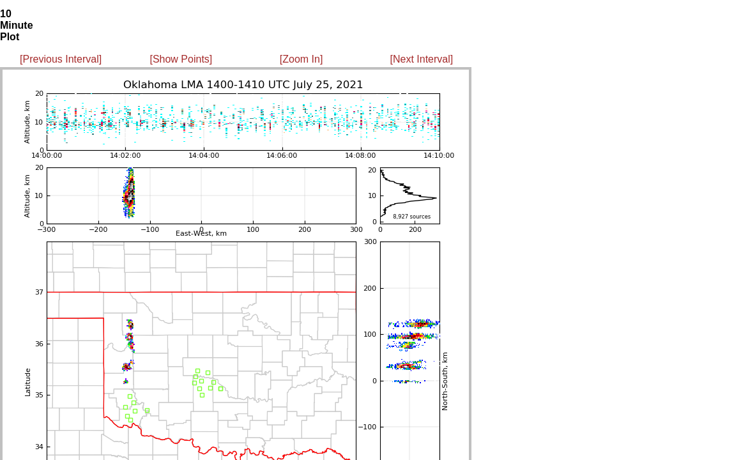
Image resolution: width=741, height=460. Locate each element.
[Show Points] (180, 59)
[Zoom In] (301, 59)
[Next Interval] (422, 59)
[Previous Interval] (61, 59)
